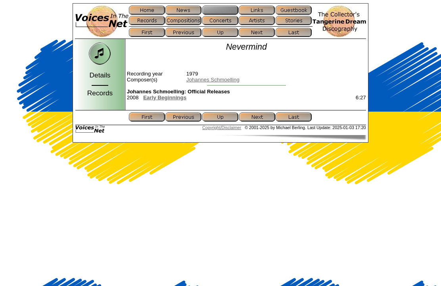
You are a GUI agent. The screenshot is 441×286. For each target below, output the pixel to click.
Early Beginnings (164, 97)
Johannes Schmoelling (213, 80)
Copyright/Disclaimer (221, 127)
